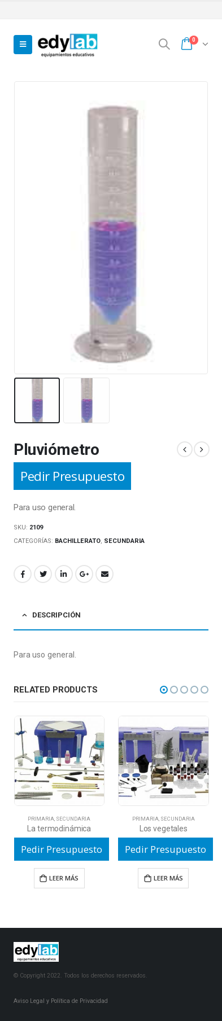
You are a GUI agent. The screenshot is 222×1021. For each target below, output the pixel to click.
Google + (84, 574)
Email (104, 574)
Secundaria (124, 541)
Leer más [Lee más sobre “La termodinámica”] (64, 878)
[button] (164, 689)
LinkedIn (64, 574)
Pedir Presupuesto (72, 476)
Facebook (23, 574)
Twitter (43, 574)
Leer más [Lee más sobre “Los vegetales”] (168, 878)
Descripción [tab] (56, 615)
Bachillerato (78, 541)
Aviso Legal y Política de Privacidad (61, 1001)
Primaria (41, 819)
